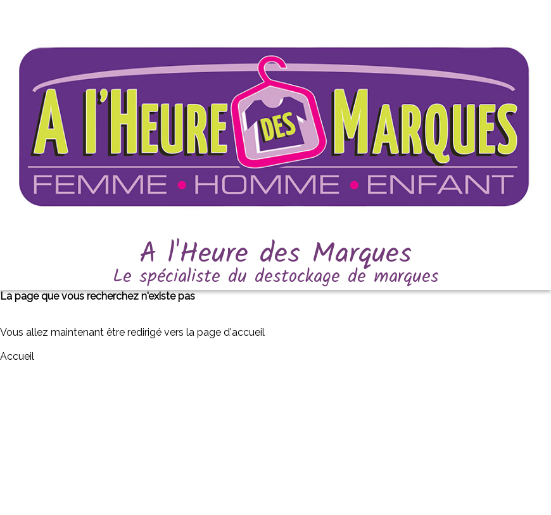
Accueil (17, 356)
